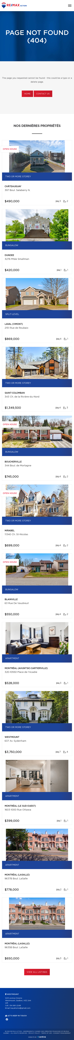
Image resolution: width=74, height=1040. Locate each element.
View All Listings (37, 972)
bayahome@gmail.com (20, 1008)
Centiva (42, 1037)
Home (27, 94)
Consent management (62, 1033)
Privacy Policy (34, 1033)
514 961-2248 (15, 1005)
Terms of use (46, 1033)
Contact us (43, 94)
